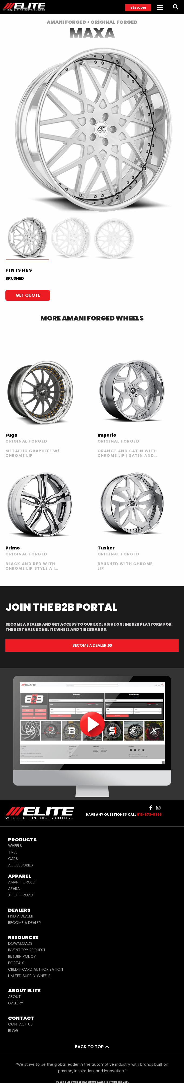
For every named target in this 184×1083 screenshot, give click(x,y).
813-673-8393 (149, 814)
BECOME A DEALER (24, 922)
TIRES (13, 852)
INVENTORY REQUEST (27, 950)
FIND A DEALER (20, 916)
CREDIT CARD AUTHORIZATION (35, 969)
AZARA (14, 888)
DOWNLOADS (20, 943)
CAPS (13, 858)
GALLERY (15, 1003)
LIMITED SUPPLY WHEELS (29, 976)
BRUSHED (14, 278)
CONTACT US (20, 1024)
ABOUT (14, 996)
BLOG (13, 1030)
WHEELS (15, 845)
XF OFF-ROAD (20, 895)
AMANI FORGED (21, 882)
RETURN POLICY (22, 956)
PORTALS (16, 963)
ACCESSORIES (20, 865)
